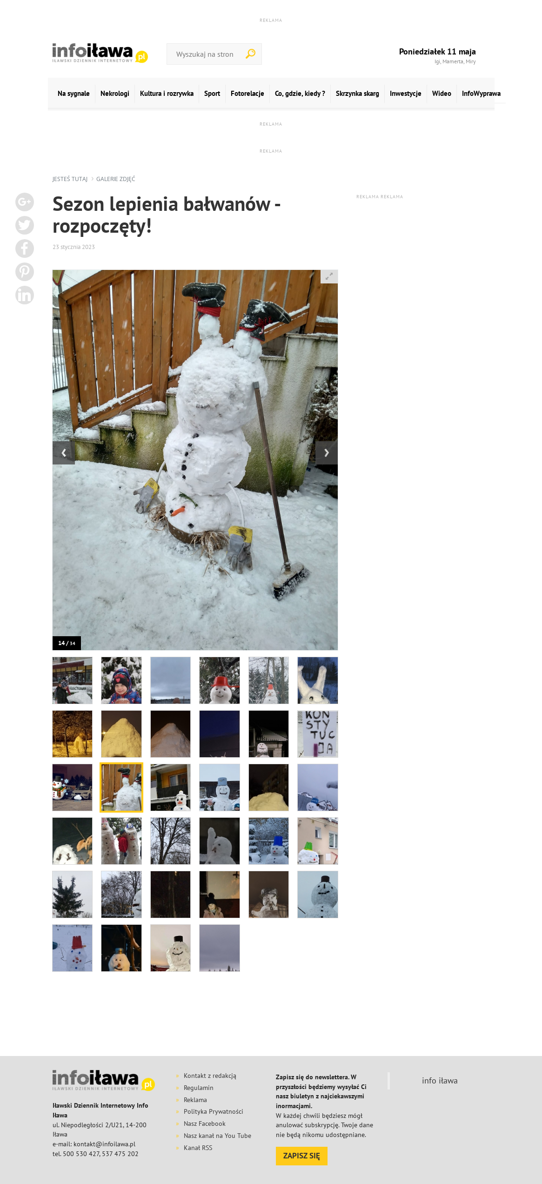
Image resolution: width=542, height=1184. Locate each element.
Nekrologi (114, 93)
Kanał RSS (198, 1148)
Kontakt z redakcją (210, 1075)
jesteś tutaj (70, 179)
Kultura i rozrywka (167, 93)
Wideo (441, 93)
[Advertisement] (278, 1023)
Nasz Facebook (205, 1123)
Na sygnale (74, 93)
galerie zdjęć (115, 179)
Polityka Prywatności (213, 1111)
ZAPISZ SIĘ (301, 1155)
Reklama (195, 1100)
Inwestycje (406, 93)
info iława (440, 1080)
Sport (212, 93)
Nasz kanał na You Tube (217, 1135)
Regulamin (199, 1087)
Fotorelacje (247, 93)
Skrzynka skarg (357, 93)
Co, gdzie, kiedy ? (300, 93)
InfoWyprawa (481, 93)
